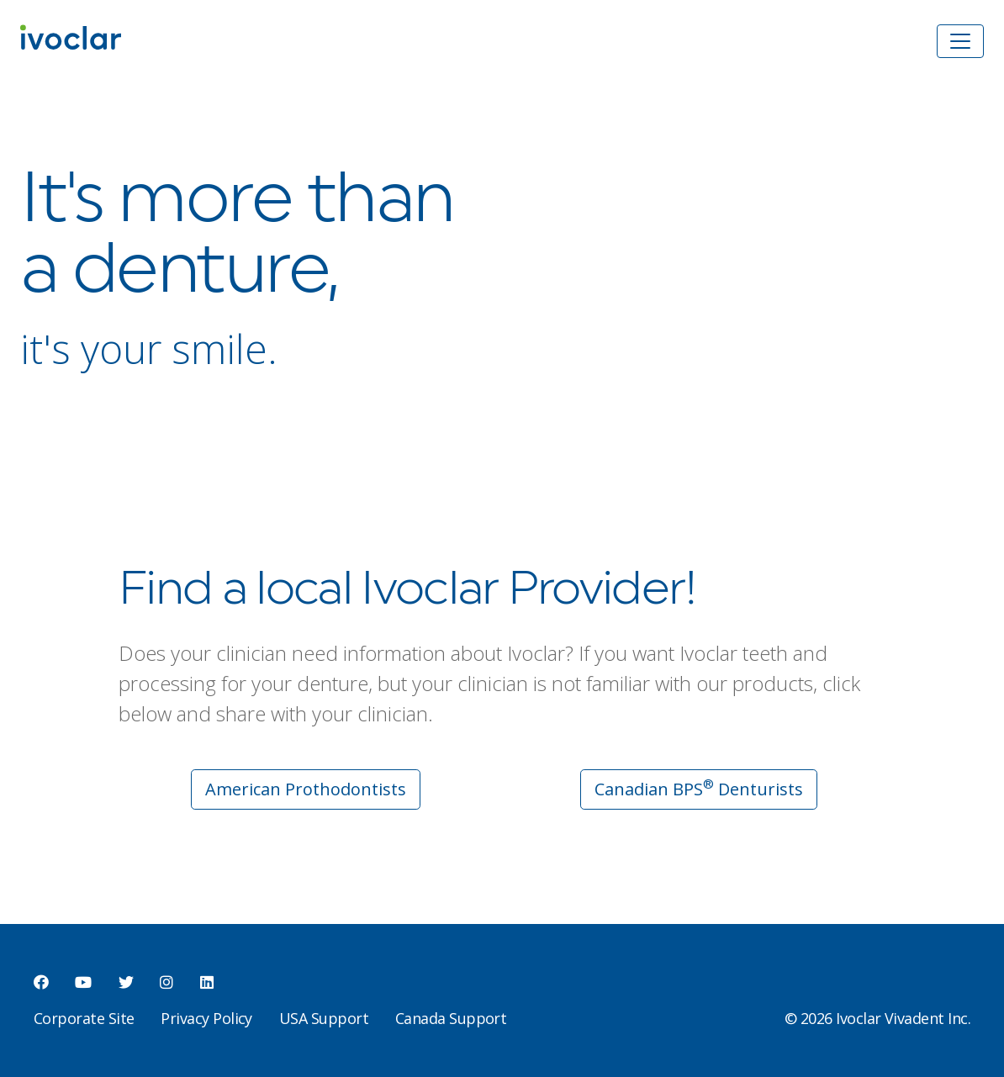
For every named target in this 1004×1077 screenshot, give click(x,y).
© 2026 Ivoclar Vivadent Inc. (877, 1018)
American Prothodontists (305, 789)
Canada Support (450, 1018)
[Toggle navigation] (960, 41)
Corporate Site (84, 1018)
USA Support (323, 1018)
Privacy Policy (206, 1018)
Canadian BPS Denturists (698, 787)
